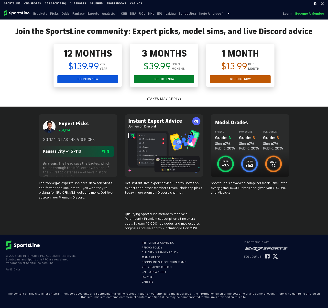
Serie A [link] (204, 13)
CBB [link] (124, 13)
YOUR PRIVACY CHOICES (157, 267)
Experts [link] (93, 13)
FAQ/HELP (148, 277)
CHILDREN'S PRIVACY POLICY (160, 252)
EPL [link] (160, 13)
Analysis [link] (108, 13)
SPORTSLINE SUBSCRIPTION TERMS (164, 262)
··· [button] (228, 13)
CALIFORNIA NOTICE (154, 272)
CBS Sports (32, 3)
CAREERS (147, 282)
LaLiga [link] (170, 13)
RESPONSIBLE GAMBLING (158, 243)
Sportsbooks (116, 3)
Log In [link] (287, 13)
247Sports (78, 3)
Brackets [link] (40, 13)
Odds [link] (65, 13)
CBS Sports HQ (55, 3)
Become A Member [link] (309, 13)
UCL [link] (142, 13)
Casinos (136, 3)
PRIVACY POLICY (152, 247)
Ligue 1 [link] (218, 13)
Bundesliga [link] (187, 13)
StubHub (96, 3)
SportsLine (12, 3)
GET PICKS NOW (87, 79)
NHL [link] (151, 13)
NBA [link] (133, 13)
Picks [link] (54, 13)
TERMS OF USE (151, 257)
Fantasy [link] (78, 13)
